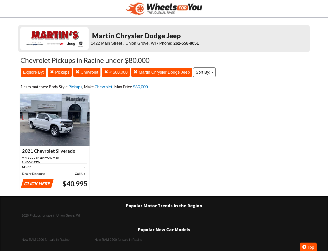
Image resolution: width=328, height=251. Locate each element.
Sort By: (204, 72)
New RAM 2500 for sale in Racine (118, 239)
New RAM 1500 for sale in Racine (45, 239)
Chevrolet (86, 72)
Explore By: (33, 72)
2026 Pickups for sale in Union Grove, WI (51, 215)
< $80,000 (116, 72)
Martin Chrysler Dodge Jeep (161, 72)
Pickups (59, 72)
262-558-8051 (186, 43)
